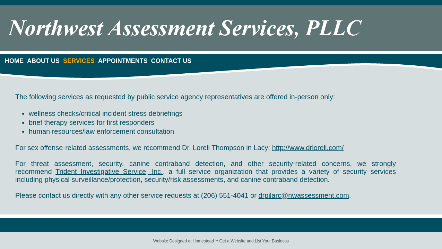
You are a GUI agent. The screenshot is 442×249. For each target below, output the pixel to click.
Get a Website (232, 241)
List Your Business (272, 241)
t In (80, 171)
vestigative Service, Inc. (124, 171)
